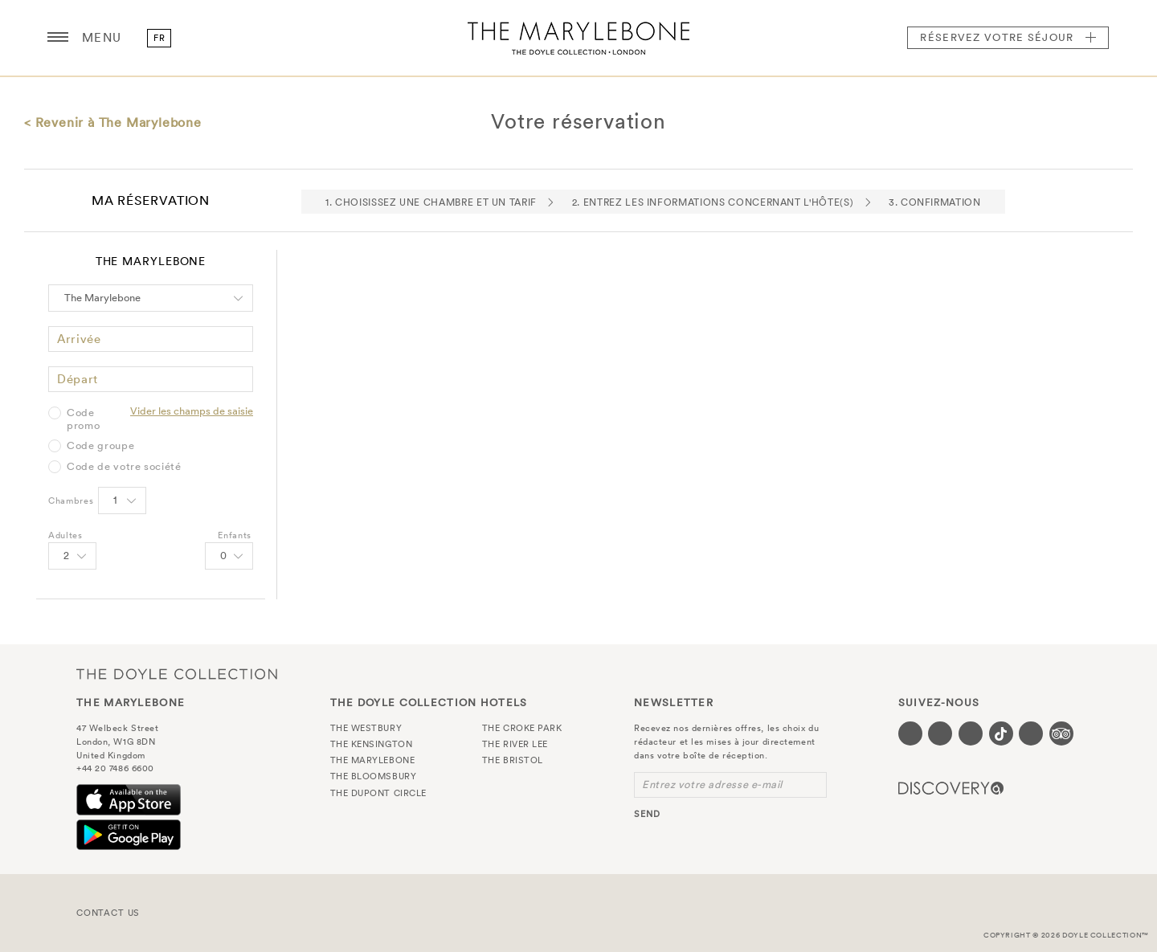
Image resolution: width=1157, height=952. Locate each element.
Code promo (83, 419)
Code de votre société (124, 466)
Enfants (234, 535)
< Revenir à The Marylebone (113, 122)
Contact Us (108, 912)
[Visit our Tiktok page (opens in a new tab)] (1001, 733)
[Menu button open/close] (58, 37)
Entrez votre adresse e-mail (712, 784)
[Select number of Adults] (72, 556)
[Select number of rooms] (122, 500)
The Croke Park (522, 727)
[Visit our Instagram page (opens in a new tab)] (971, 733)
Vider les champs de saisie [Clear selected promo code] (191, 411)
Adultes (65, 535)
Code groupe (100, 445)
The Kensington (371, 743)
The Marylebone (578, 38)
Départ (77, 378)
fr (159, 37)
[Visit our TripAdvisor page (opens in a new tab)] (1061, 733)
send (647, 813)
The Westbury (366, 727)
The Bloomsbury (373, 776)
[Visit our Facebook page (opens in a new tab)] (910, 733)
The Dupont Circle (378, 793)
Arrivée (79, 338)
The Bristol (512, 760)
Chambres (70, 500)
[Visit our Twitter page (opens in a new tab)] (940, 733)
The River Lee (515, 743)
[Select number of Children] (229, 556)
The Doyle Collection (176, 674)
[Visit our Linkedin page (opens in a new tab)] (1031, 733)
